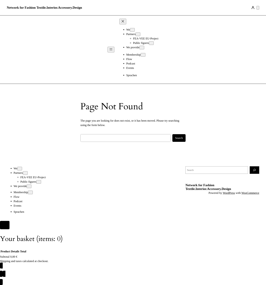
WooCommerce (250, 193)
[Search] (254, 170)
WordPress (229, 193)
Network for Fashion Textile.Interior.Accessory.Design (44, 7)
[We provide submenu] (141, 47)
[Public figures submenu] (151, 43)
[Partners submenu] (138, 34)
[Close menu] (122, 21)
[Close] (5, 225)
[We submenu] (132, 30)
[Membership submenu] (143, 55)
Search (179, 138)
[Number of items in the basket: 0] (257, 8)
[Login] (252, 7)
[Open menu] (111, 49)
